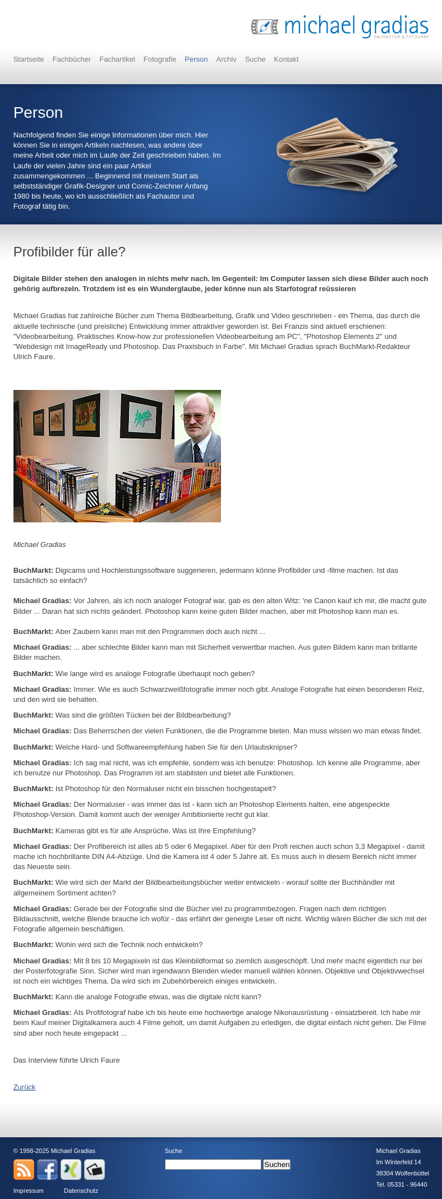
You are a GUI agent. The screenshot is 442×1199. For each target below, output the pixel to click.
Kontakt (286, 59)
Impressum (28, 1190)
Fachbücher (72, 59)
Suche (255, 59)
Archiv (227, 59)
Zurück (24, 1087)
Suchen (276, 1164)
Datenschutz (81, 1190)
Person (196, 59)
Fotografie (160, 59)
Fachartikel (117, 59)
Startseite (28, 59)
